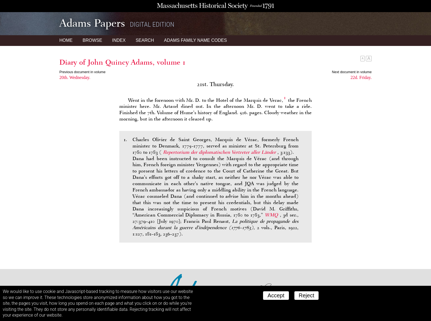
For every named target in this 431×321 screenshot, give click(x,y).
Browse (92, 40)
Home (66, 40)
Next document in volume (352, 72)
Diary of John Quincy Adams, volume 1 (122, 62)
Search (145, 40)
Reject (306, 295)
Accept (275, 295)
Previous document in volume (82, 72)
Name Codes (195, 40)
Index (119, 40)
